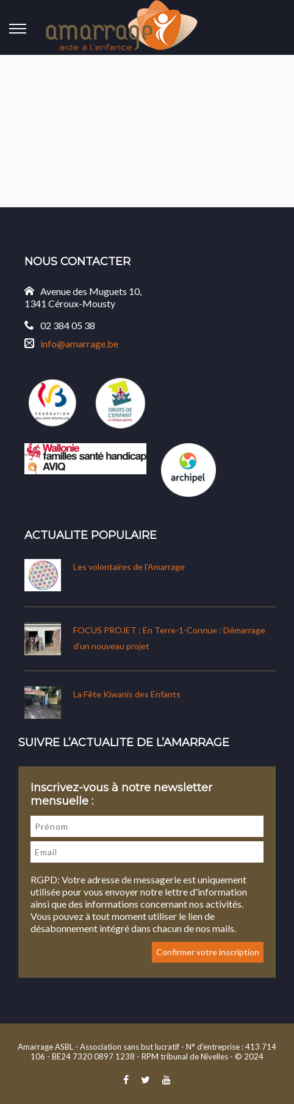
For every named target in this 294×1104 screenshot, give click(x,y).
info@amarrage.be (79, 343)
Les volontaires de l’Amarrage (129, 566)
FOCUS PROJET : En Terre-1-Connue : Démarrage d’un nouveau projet (169, 638)
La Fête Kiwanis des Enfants (127, 694)
